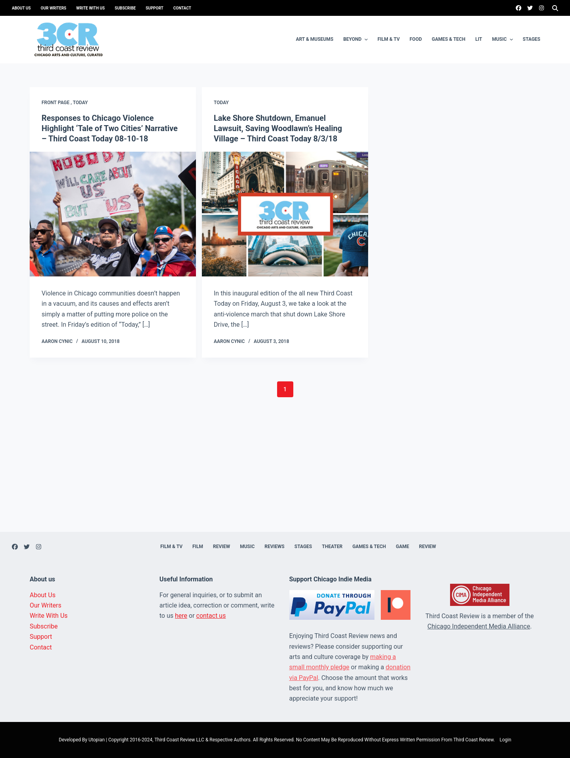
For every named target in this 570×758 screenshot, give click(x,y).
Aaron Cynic (57, 341)
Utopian (96, 740)
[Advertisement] (285, 476)
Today (80, 102)
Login (505, 740)
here (181, 615)
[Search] (555, 8)
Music (503, 39)
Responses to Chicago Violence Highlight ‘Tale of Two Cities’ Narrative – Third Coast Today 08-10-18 (110, 128)
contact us (211, 615)
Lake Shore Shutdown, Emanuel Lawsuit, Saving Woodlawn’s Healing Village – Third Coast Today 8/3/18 (278, 128)
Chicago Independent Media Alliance (479, 626)
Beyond (356, 39)
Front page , (57, 102)
